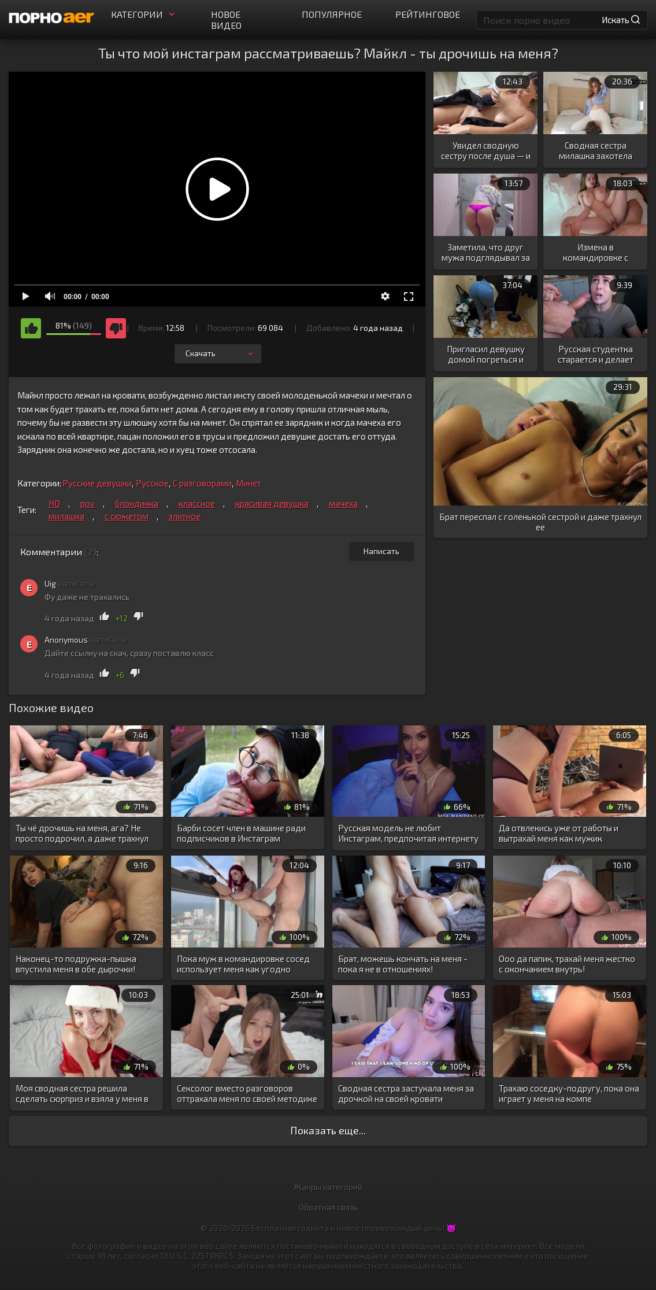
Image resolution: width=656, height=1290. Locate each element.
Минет (248, 483)
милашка (66, 516)
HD (54, 503)
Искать (621, 19)
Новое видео (226, 20)
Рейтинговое (427, 14)
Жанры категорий (328, 1187)
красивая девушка (272, 503)
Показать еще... (328, 1130)
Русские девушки (97, 483)
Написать (381, 551)
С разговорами (202, 483)
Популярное (332, 14)
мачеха (343, 503)
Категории (144, 14)
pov (87, 503)
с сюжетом (127, 516)
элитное (185, 516)
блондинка (136, 503)
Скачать (220, 353)
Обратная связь (328, 1207)
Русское (152, 483)
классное (197, 503)
